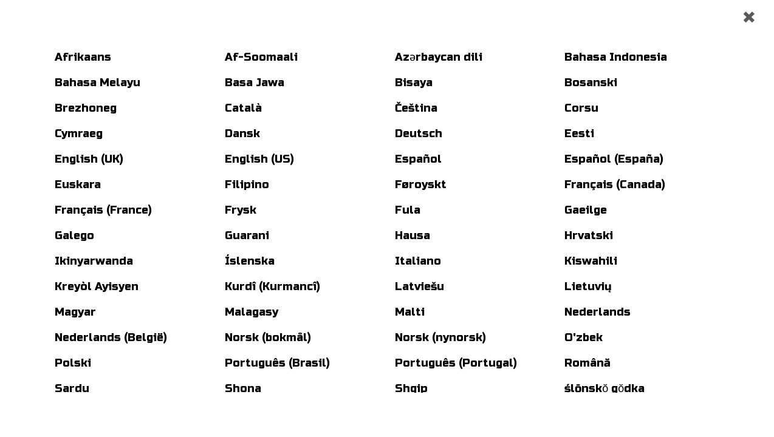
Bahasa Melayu (97, 82)
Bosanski (590, 82)
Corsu (581, 108)
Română (587, 363)
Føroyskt (421, 184)
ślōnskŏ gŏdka (604, 388)
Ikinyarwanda (94, 261)
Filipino (247, 184)
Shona (243, 388)
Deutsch (418, 133)
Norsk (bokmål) (268, 337)
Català (243, 108)
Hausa (412, 235)
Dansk (242, 133)
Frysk (240, 210)
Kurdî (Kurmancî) (272, 286)
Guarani (247, 235)
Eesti (579, 133)
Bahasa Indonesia (615, 57)
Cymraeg (79, 133)
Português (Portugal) (456, 363)
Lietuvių (588, 286)
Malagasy (251, 312)
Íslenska (250, 261)
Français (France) (103, 210)
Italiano (418, 261)
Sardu (72, 388)
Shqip (411, 388)
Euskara (78, 184)
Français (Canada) (614, 184)
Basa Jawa (254, 82)
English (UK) (89, 159)
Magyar (75, 312)
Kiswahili (590, 261)
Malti (410, 312)
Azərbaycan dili (438, 57)
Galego (74, 235)
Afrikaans (83, 57)
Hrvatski (588, 235)
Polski (73, 363)
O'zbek (583, 337)
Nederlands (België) (111, 337)
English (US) (259, 159)
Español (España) (613, 159)
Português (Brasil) (277, 363)
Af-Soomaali (261, 57)
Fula (407, 210)
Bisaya (414, 82)
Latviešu (419, 286)
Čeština (416, 108)
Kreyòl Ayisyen (97, 286)
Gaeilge (585, 210)
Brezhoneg (86, 108)
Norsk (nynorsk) (440, 337)
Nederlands (597, 312)
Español (418, 159)
